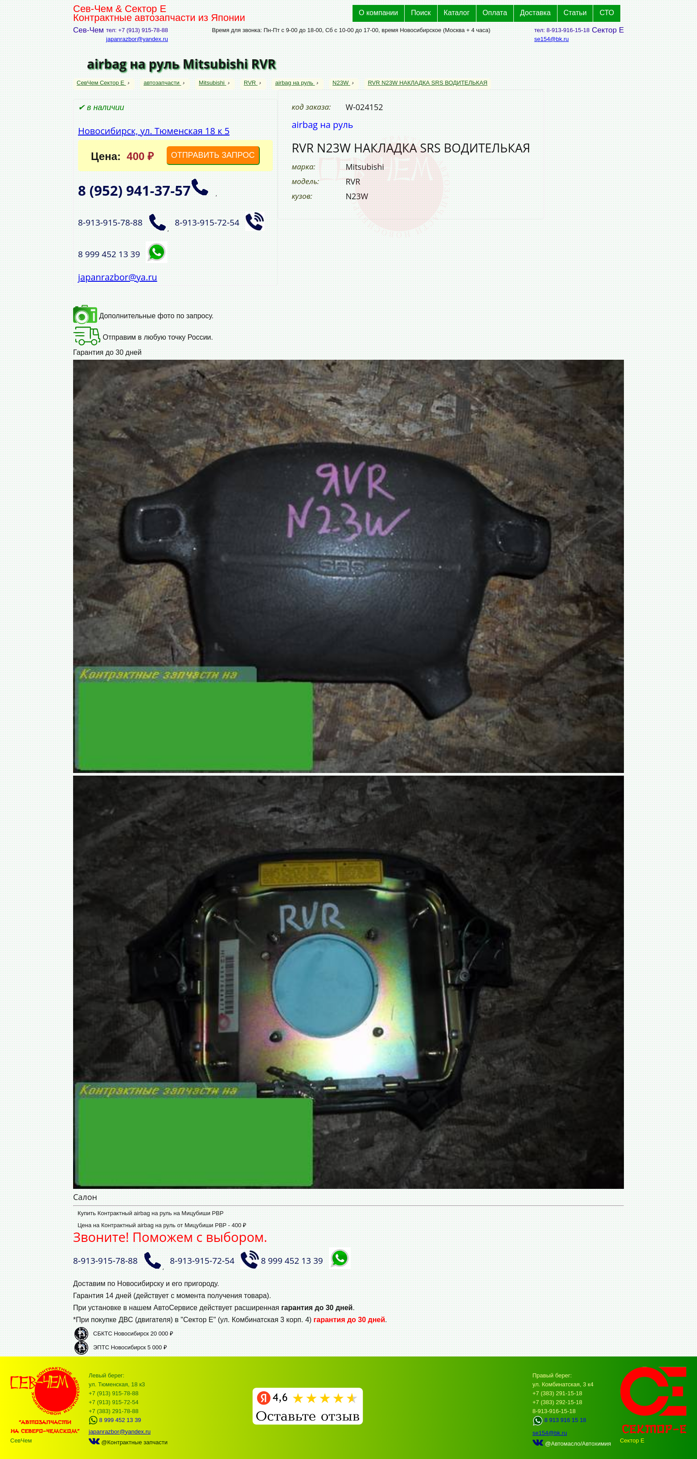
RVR (251, 82)
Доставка (535, 12)
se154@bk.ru (551, 39)
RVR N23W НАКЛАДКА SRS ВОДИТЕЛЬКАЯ (427, 82)
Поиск (420, 12)
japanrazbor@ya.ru (117, 277)
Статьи (575, 12)
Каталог (457, 12)
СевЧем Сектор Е (101, 82)
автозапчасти (162, 82)
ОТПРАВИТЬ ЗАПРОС (213, 155)
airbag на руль (295, 82)
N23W (341, 82)
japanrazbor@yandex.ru (137, 39)
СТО (606, 12)
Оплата (495, 12)
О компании (378, 12)
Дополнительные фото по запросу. (143, 316)
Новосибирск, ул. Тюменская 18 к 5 (154, 131)
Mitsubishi (212, 82)
